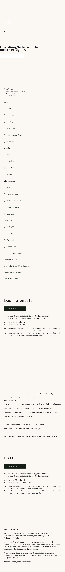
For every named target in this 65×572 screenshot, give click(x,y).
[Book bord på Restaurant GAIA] (7, 108)
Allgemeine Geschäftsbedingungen (17, 266)
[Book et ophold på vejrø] (9, 141)
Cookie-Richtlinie (11, 278)
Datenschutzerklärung (12, 272)
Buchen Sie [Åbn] (8, 32)
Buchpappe (14, 309)
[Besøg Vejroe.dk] (20, 75)
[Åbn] (5, 11)
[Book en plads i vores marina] (10, 115)
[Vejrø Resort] (9, 24)
